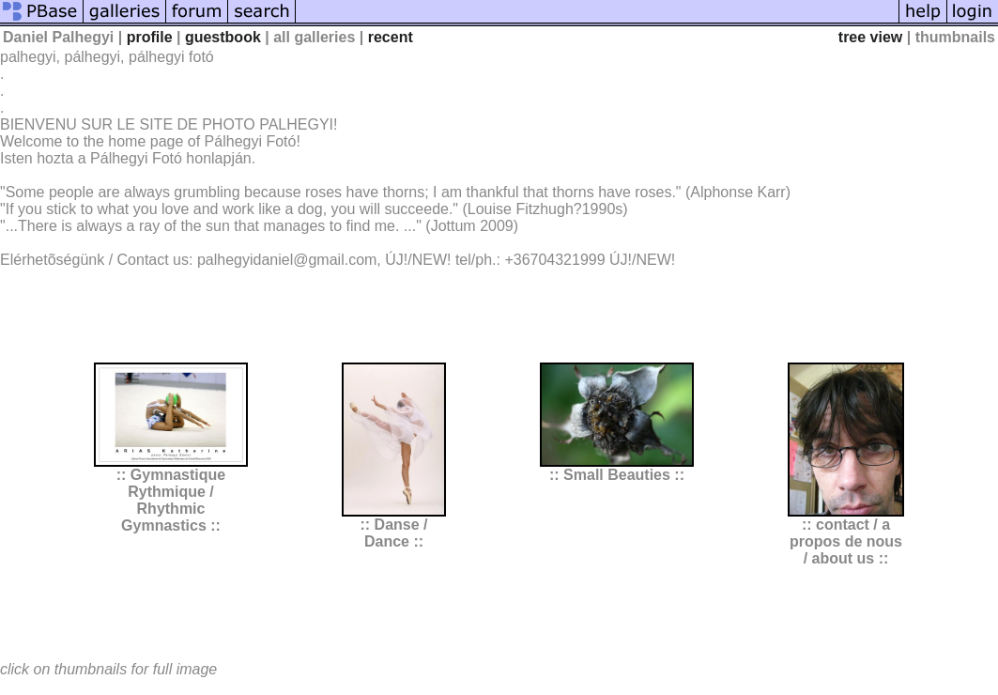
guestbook (223, 37)
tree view (870, 37)
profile (150, 37)
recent (390, 37)
